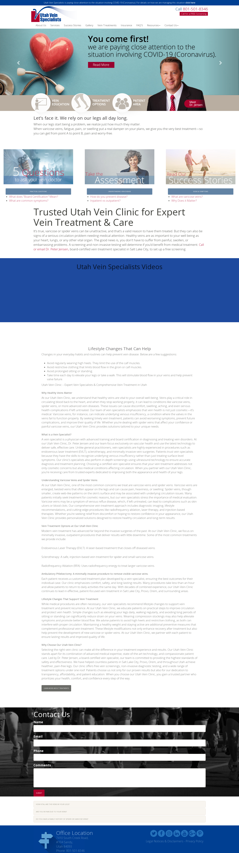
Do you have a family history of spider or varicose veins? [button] (62, 819)
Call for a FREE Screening (193, 13)
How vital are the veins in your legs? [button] (52, 804)
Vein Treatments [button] (107, 25)
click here (190, 2)
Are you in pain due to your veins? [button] (51, 812)
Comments (42, 765)
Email (38, 736)
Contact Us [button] (171, 25)
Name (38, 722)
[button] (18, 62)
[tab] (119, 804)
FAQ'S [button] (139, 25)
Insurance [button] (126, 25)
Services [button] (55, 25)
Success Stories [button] (72, 25)
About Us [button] (41, 25)
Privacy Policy (194, 841)
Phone (38, 751)
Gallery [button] (89, 25)
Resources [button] (153, 25)
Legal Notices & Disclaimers (164, 841)
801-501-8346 (75, 851)
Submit (39, 793)
